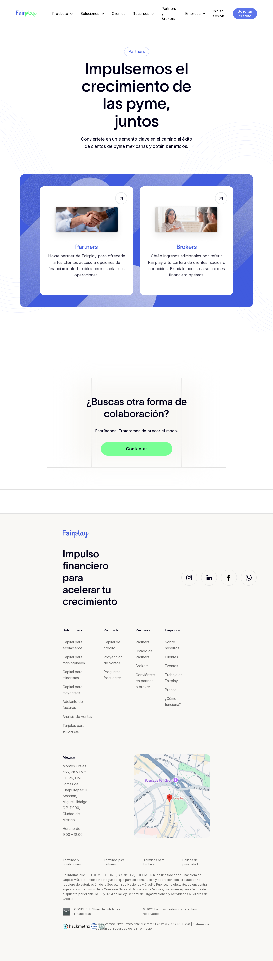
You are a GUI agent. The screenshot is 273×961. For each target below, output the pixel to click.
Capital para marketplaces (74, 660)
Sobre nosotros (172, 645)
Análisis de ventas (77, 716)
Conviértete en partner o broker (145, 681)
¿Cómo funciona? (173, 701)
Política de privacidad (190, 862)
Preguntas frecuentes (112, 675)
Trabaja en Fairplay (173, 678)
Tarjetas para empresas (73, 728)
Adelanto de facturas (73, 704)
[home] (26, 14)
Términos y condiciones (72, 862)
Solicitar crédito (245, 14)
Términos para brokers (153, 862)
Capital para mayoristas (72, 690)
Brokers (186, 247)
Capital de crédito (112, 645)
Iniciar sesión (218, 13)
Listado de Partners (144, 654)
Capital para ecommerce (72, 645)
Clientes (171, 657)
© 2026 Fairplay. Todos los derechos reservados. (170, 911)
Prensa (170, 690)
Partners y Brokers (169, 13)
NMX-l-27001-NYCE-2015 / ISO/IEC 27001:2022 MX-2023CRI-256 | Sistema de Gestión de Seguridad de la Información (152, 926)
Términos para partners (114, 862)
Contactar (136, 448)
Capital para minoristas (72, 675)
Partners (86, 247)
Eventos (171, 666)
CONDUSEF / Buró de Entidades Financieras (97, 911)
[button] (63, 13)
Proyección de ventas (113, 660)
